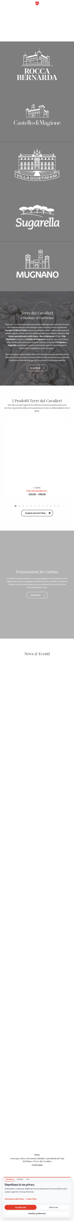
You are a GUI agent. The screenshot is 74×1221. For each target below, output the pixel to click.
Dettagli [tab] (20, 1179)
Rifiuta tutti (53, 1207)
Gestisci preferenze (37, 1213)
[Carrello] (67, 5)
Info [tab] (27, 1179)
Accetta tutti (20, 1207)
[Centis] (37, 450)
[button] (5, 4)
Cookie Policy (31, 1199)
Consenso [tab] (10, 1179)
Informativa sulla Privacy (14, 1199)
